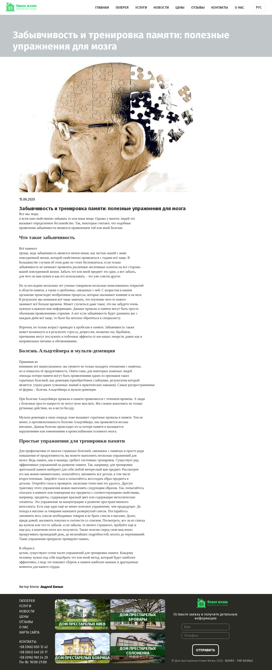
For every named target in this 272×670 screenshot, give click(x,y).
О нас (239, 7)
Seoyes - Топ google (239, 660)
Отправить (205, 650)
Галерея (122, 7)
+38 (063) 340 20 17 (33, 652)
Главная (102, 7)
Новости (161, 7)
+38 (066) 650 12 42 (33, 647)
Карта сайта (29, 632)
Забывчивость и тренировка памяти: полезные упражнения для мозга (102, 208)
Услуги (141, 7)
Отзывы (198, 7)
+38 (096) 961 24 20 (33, 657)
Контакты (219, 7)
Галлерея (27, 601)
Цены (180, 7)
